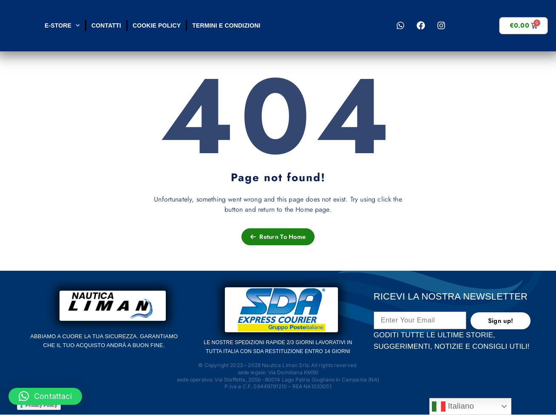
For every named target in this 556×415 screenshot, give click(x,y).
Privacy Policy (41, 405)
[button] (45, 396)
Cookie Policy (156, 25)
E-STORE (62, 25)
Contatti (106, 25)
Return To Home (278, 236)
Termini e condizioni (226, 25)
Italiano (453, 406)
